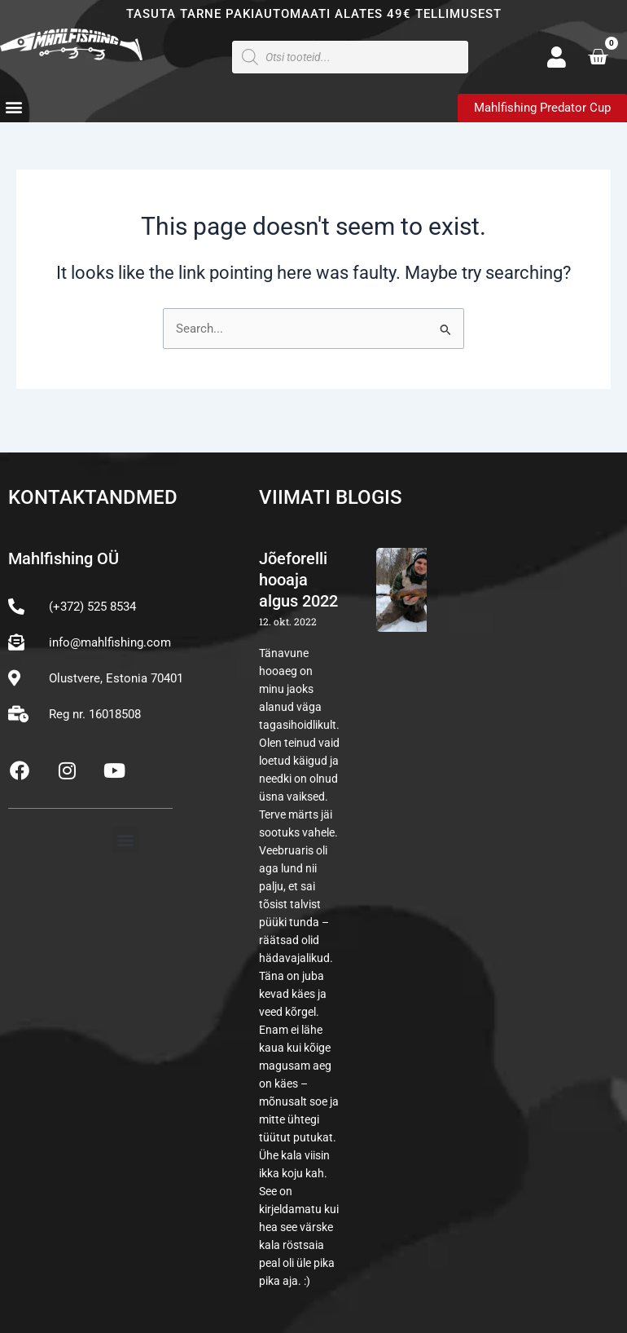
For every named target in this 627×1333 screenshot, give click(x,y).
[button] (13, 107)
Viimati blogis (330, 497)
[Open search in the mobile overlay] (350, 57)
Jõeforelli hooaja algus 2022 (298, 580)
